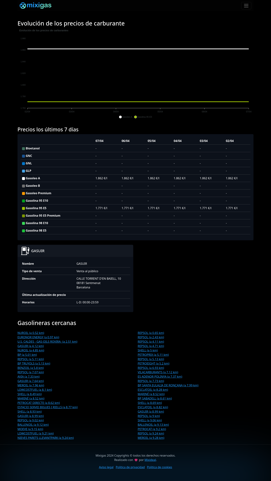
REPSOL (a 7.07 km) (30, 372)
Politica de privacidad (130, 467)
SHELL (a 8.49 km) (29, 394)
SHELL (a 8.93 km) (29, 412)
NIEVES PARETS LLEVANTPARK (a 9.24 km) (45, 438)
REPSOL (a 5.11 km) (30, 359)
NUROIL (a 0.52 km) (30, 333)
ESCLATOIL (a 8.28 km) (153, 390)
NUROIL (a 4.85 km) (30, 350)
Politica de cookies (159, 467)
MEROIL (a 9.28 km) (151, 438)
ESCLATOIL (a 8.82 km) (153, 407)
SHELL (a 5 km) (148, 350)
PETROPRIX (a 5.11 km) (153, 355)
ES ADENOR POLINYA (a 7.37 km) (160, 377)
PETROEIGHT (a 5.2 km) (153, 363)
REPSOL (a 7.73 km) (151, 381)
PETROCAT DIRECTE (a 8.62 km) (38, 403)
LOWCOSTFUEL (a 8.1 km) (34, 390)
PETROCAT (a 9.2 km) (152, 429)
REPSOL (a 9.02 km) (30, 420)
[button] (125, 117)
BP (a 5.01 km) (27, 355)
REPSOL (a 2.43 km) (151, 337)
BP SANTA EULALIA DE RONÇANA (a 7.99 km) (168, 385)
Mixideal (150, 460)
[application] (135, 73)
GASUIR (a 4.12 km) (30, 346)
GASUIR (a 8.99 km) (151, 412)
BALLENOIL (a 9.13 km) (153, 425)
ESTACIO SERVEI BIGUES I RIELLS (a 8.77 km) (47, 407)
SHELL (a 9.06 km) (150, 420)
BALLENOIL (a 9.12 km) (33, 425)
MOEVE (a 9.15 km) (30, 429)
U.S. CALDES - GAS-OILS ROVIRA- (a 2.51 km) (47, 342)
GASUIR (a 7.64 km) (30, 381)
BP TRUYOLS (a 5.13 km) (33, 363)
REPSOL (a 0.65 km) (151, 333)
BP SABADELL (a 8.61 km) (155, 398)
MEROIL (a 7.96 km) (30, 385)
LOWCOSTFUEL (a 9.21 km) (35, 433)
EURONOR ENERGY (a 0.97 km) (38, 337)
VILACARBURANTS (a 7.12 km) (158, 372)
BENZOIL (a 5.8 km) (30, 368)
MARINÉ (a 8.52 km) (151, 394)
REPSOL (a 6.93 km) (151, 368)
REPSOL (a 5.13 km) (151, 359)
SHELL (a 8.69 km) (150, 403)
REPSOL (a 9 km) (149, 416)
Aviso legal (106, 467)
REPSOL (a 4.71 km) (151, 346)
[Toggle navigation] (246, 5)
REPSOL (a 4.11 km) (151, 342)
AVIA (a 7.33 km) (28, 377)
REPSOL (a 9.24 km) (151, 433)
